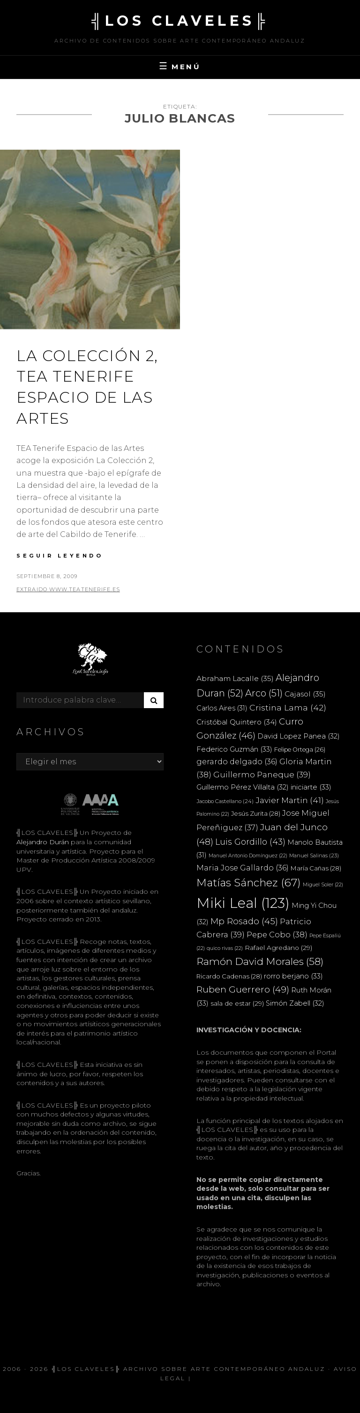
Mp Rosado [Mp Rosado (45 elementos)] (244, 921)
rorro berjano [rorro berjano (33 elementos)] (293, 975)
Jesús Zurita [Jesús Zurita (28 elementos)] (255, 813)
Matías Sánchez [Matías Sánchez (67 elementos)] (248, 882)
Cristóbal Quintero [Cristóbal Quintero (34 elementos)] (236, 721)
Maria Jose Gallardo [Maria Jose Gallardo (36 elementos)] (242, 867)
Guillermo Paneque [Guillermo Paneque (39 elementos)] (262, 774)
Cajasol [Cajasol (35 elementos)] (305, 693)
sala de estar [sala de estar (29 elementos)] (237, 1003)
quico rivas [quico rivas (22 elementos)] (225, 948)
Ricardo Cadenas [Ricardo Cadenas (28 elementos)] (229, 976)
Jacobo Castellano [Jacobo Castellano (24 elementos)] (225, 801)
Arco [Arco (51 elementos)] (264, 693)
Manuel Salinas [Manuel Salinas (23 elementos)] (314, 855)
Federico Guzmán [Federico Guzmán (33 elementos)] (234, 749)
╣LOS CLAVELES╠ (180, 20)
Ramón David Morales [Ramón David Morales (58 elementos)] (259, 961)
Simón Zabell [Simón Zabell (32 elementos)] (295, 1003)
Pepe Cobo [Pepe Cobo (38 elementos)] (277, 934)
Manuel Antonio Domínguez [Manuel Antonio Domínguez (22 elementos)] (248, 856)
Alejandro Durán (42, 842)
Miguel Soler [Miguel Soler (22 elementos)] (323, 885)
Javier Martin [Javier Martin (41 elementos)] (289, 800)
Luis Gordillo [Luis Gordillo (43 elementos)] (250, 842)
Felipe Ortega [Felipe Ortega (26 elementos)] (299, 749)
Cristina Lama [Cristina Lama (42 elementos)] (287, 707)
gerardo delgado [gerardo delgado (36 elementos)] (237, 761)
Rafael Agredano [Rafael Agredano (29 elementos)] (278, 947)
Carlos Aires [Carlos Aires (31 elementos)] (222, 708)
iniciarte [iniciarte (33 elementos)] (311, 787)
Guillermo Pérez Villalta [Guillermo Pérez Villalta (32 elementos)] (242, 787)
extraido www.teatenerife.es (68, 589)
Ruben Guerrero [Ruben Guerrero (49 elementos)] (242, 989)
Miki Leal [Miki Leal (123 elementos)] (243, 903)
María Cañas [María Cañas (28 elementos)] (316, 868)
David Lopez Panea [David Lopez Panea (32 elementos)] (298, 736)
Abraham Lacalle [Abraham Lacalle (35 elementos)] (235, 678)
